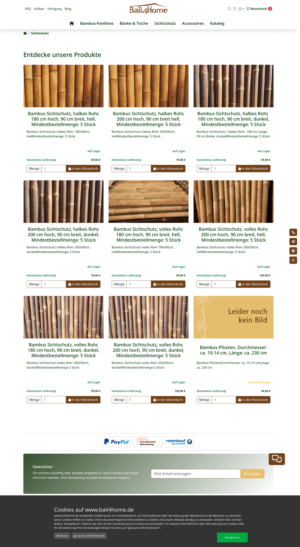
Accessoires (193, 23)
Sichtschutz (165, 23)
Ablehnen (62, 536)
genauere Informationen (89, 536)
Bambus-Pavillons (97, 23)
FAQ (28, 9)
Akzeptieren (232, 537)
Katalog (217, 23)
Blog (68, 9)
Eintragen (252, 473)
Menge (34, 168)
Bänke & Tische (134, 23)
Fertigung (55, 9)
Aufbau (39, 9)
